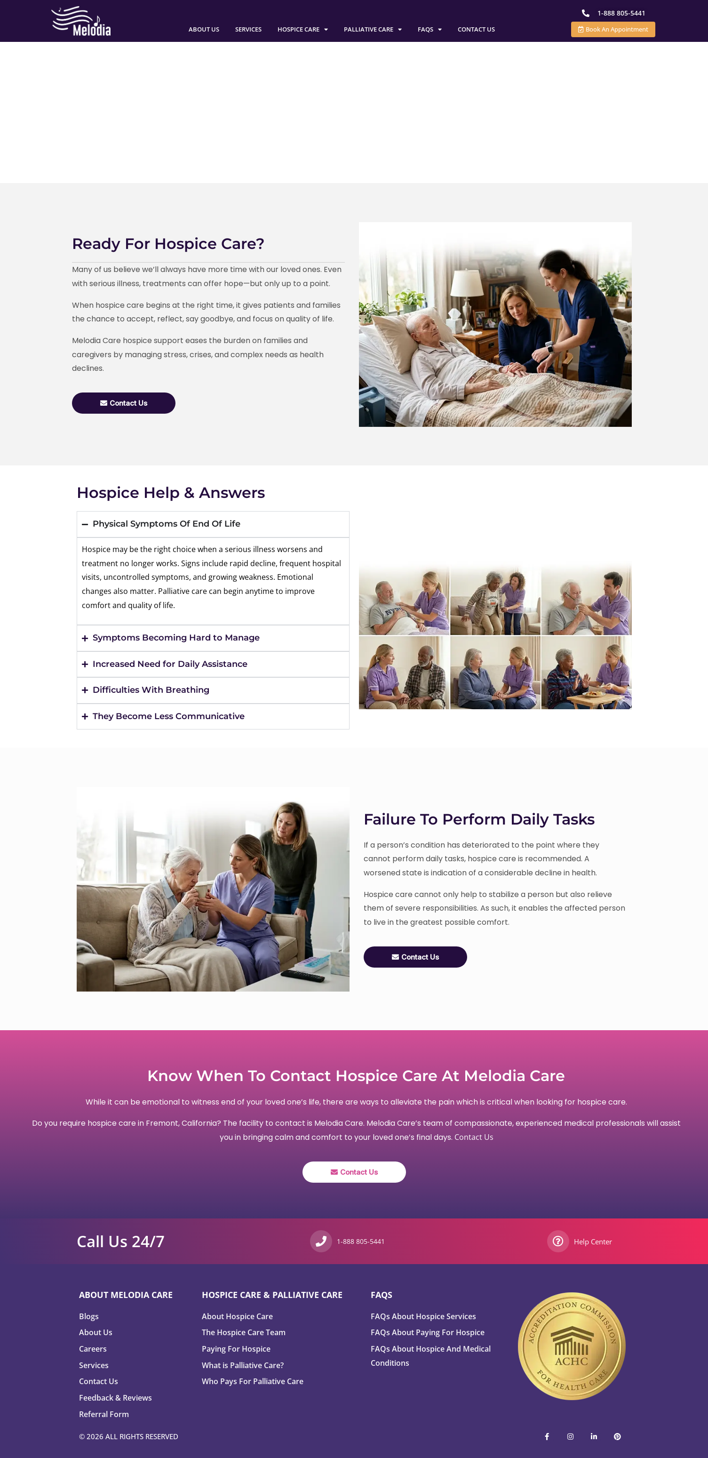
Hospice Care (303, 29)
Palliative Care (373, 29)
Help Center (593, 1241)
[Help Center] (558, 1241)
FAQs (430, 29)
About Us (204, 29)
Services (248, 29)
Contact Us (476, 29)
